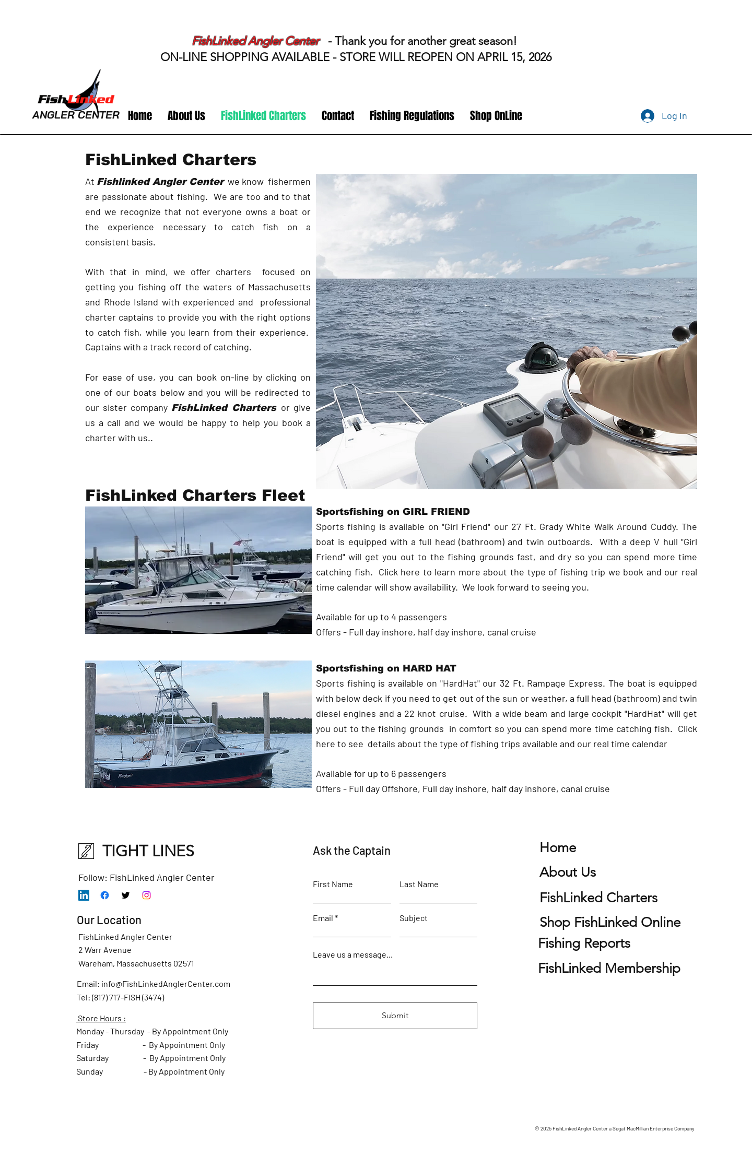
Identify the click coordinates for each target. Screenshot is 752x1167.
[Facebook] (104, 895)
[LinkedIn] (83, 895)
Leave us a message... (353, 954)
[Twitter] (125, 895)
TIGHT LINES (148, 851)
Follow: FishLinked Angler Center (146, 877)
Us (567, 872)
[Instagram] (146, 895)
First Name (333, 884)
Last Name (419, 884)
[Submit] (395, 1016)
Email (323, 918)
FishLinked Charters (223, 408)
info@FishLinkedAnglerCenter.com (165, 983)
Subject (414, 918)
